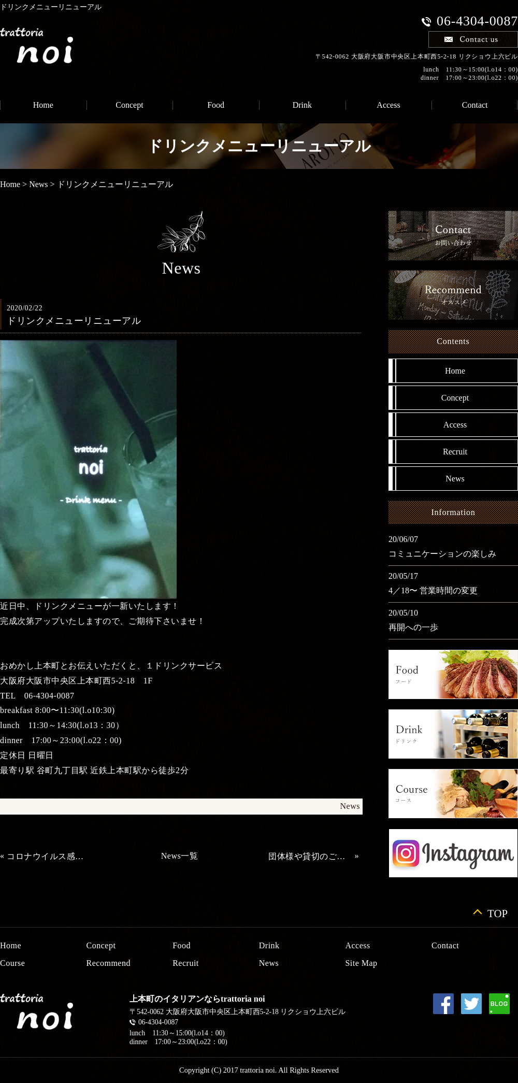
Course (12, 963)
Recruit (455, 451)
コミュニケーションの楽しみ (442, 553)
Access (388, 105)
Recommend (109, 963)
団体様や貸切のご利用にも (310, 856)
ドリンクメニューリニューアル (115, 184)
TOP (497, 912)
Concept (129, 105)
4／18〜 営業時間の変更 (433, 590)
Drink (302, 105)
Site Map (361, 963)
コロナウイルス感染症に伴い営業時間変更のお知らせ (49, 856)
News (38, 184)
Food (215, 105)
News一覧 (179, 855)
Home (10, 184)
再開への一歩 (413, 627)
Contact (445, 945)
